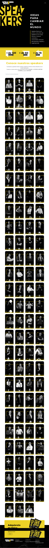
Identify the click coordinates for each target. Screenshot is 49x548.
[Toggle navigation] (45, 3)
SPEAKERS (17, 540)
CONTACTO (27, 540)
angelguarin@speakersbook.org (31, 541)
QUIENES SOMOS (19, 541)
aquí (10, 534)
